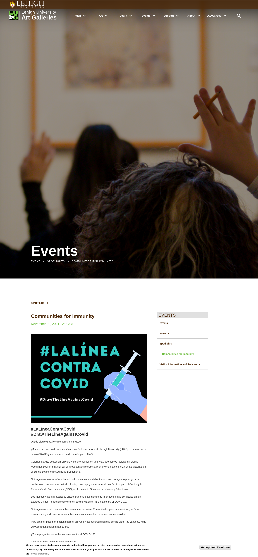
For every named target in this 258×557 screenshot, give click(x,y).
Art (101, 15)
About (191, 15)
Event (35, 261)
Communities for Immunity (92, 261)
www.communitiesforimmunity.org (49, 526)
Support (168, 15)
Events (146, 15)
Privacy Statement (39, 554)
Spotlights (56, 261)
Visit (78, 15)
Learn (123, 15)
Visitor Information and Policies (178, 364)
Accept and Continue (215, 547)
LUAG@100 (214, 15)
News (163, 333)
